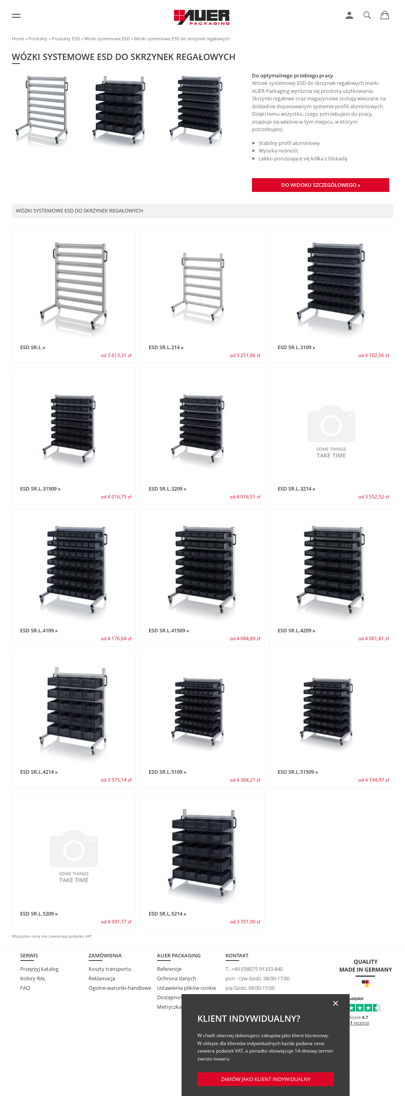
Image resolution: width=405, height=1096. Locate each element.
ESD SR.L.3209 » (167, 488)
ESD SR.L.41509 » (169, 630)
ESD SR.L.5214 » (167, 913)
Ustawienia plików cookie (186, 987)
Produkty (37, 38)
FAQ (25, 987)
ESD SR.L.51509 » (298, 771)
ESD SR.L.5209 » (39, 913)
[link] (349, 15)
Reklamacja (102, 978)
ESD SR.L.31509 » (40, 488)
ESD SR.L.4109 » (39, 630)
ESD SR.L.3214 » (296, 488)
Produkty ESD (66, 38)
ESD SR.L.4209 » (296, 630)
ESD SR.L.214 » (166, 347)
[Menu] (16, 15)
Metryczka (169, 1006)
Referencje (169, 968)
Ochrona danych (176, 978)
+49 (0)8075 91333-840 (257, 968)
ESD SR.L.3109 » (296, 347)
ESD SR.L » (32, 347)
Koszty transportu (110, 968)
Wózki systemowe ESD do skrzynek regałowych (182, 38)
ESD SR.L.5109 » (167, 771)
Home (18, 38)
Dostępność (171, 997)
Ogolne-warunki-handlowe (120, 987)
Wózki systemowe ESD (107, 38)
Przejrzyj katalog (39, 968)
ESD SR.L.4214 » (39, 771)
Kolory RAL (33, 978)
